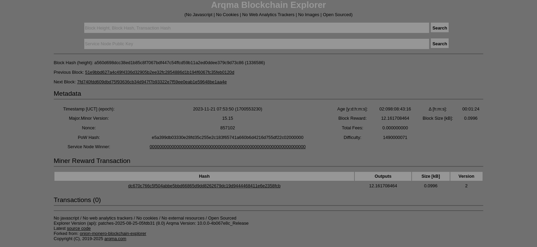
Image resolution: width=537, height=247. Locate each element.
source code (79, 228)
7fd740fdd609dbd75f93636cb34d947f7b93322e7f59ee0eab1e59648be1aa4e (152, 81)
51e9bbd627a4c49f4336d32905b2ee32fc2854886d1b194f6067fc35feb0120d (160, 72)
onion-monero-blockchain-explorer (113, 233)
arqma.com (115, 238)
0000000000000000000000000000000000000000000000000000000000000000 (228, 146)
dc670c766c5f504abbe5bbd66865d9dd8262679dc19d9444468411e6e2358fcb (204, 185)
